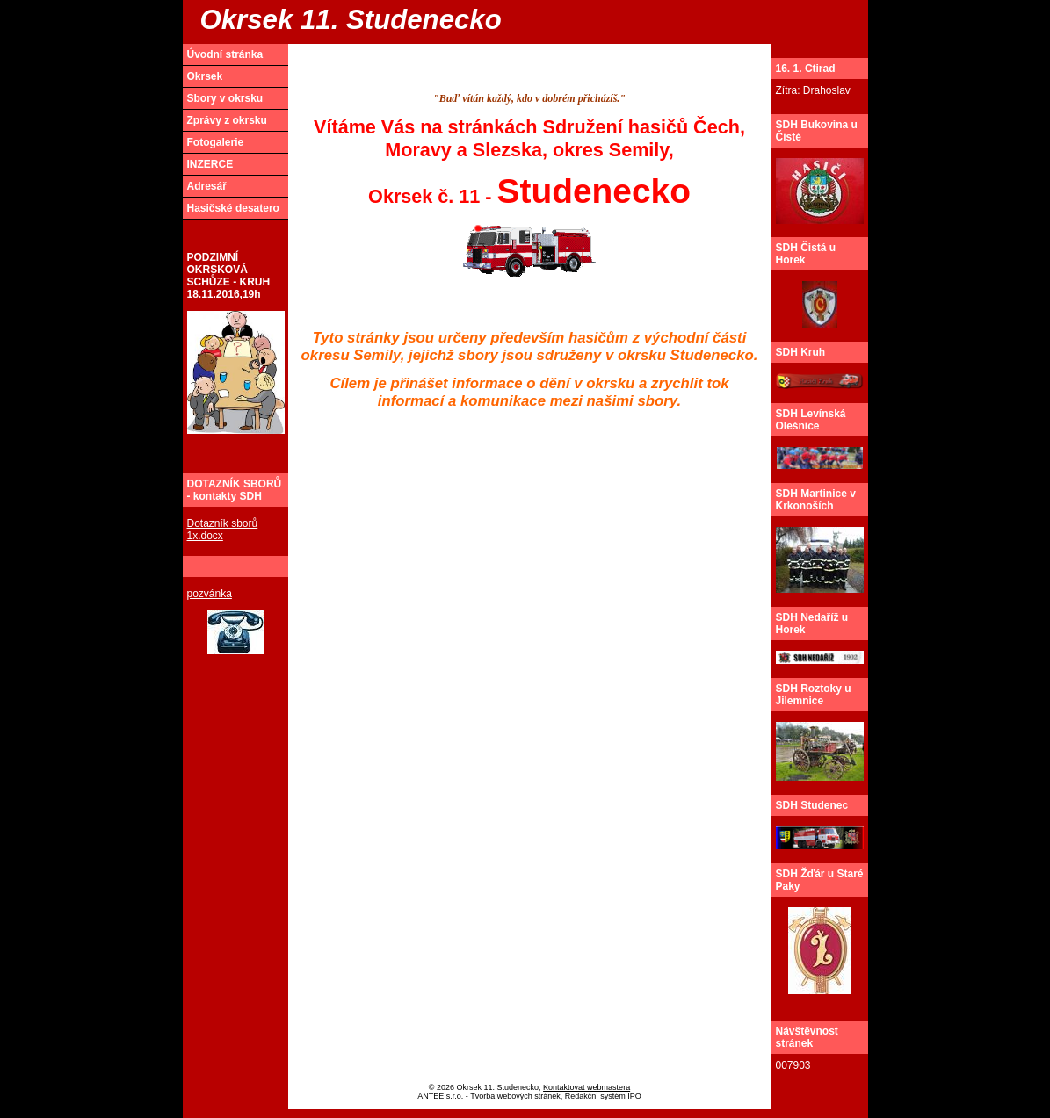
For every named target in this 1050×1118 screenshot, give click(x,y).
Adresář (207, 186)
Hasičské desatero (233, 208)
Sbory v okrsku (225, 98)
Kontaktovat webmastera (586, 1087)
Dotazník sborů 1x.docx (222, 529)
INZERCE (210, 164)
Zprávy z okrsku (227, 120)
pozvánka (209, 594)
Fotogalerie (215, 142)
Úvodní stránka (225, 54)
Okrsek (205, 76)
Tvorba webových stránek (515, 1096)
